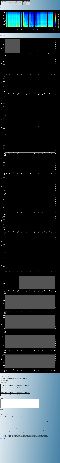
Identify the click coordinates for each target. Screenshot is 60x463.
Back (1, 7)
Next (4, 7)
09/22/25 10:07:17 (4, 4)
